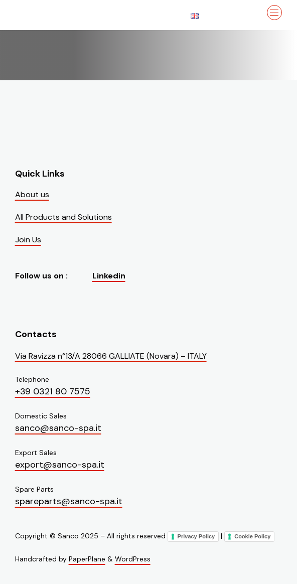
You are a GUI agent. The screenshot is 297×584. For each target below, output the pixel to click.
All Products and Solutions (63, 217)
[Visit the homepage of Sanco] (65, 15)
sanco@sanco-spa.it (58, 428)
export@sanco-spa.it (59, 465)
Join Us (28, 239)
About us (32, 194)
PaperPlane (87, 558)
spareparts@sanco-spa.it (68, 501)
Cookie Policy (252, 536)
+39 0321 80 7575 (52, 391)
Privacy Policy (196, 536)
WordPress (133, 558)
